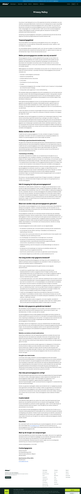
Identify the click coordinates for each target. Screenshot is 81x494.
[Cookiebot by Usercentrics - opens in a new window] (6, 492)
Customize (72, 488)
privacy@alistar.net (34, 425)
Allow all (72, 485)
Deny (72, 491)
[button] (77, 1)
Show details (16, 491)
